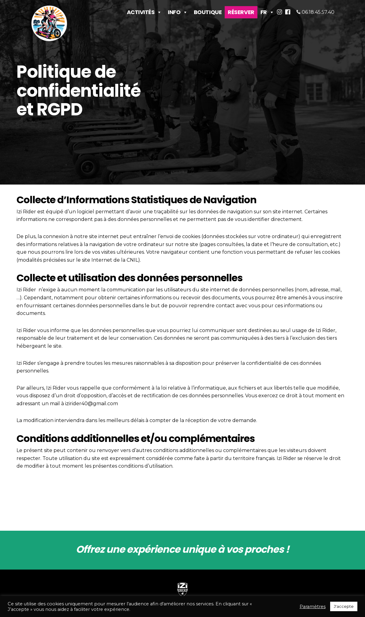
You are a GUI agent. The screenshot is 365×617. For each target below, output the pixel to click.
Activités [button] (144, 9)
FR (267, 9)
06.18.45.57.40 (317, 10)
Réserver (241, 9)
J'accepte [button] (344, 606)
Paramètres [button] (313, 606)
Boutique (208, 9)
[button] (281, 10)
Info (178, 9)
